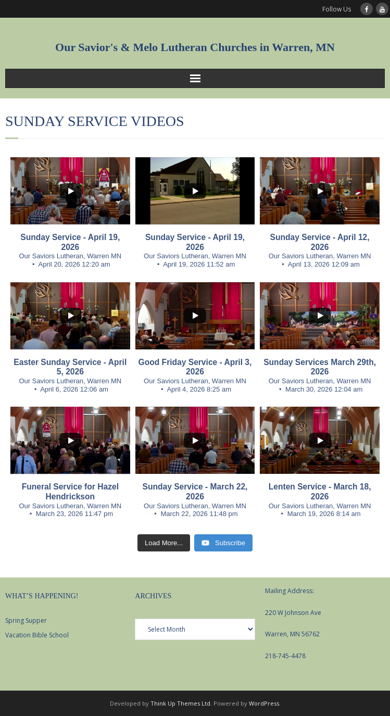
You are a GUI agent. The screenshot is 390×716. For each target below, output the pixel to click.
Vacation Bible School (37, 635)
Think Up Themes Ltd (180, 703)
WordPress (264, 703)
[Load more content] (163, 543)
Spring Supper (26, 620)
